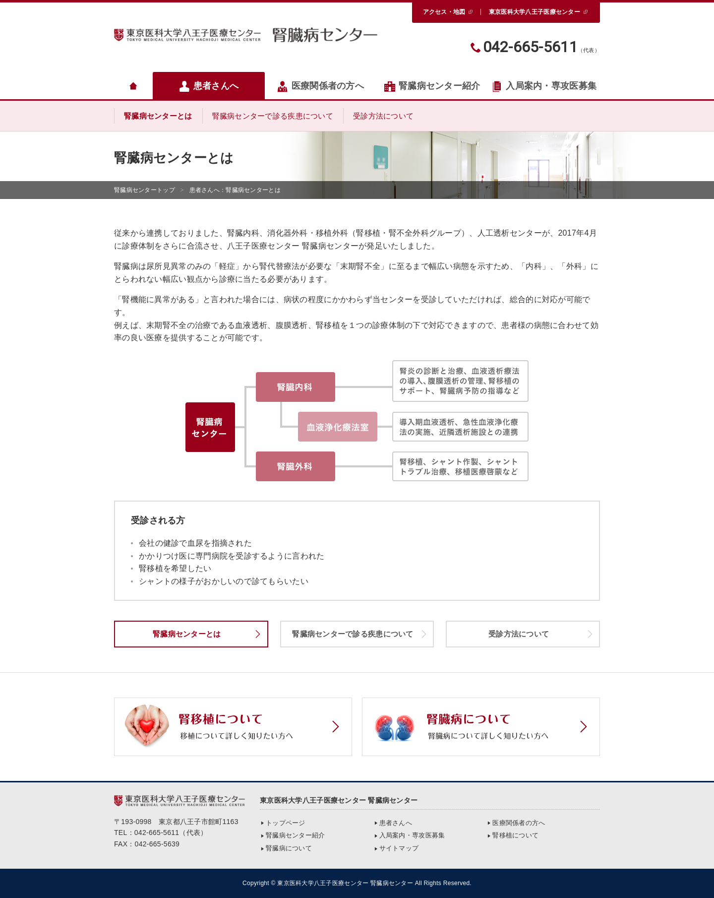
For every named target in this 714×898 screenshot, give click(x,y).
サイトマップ (399, 848)
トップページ (285, 823)
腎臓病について (289, 848)
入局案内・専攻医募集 (543, 86)
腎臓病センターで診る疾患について (272, 116)
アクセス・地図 (444, 12)
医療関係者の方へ (320, 86)
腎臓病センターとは (158, 116)
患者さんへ (208, 86)
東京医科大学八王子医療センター (534, 12)
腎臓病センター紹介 (432, 86)
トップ (144, 190)
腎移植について (515, 835)
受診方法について (383, 116)
